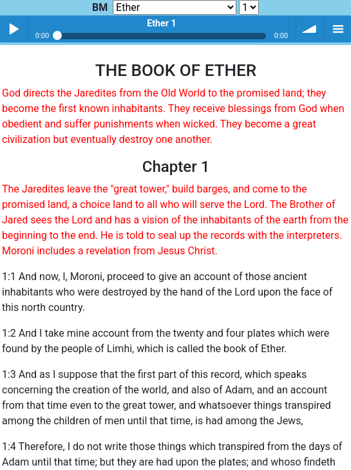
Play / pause (13, 28)
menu (337, 28)
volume (309, 28)
